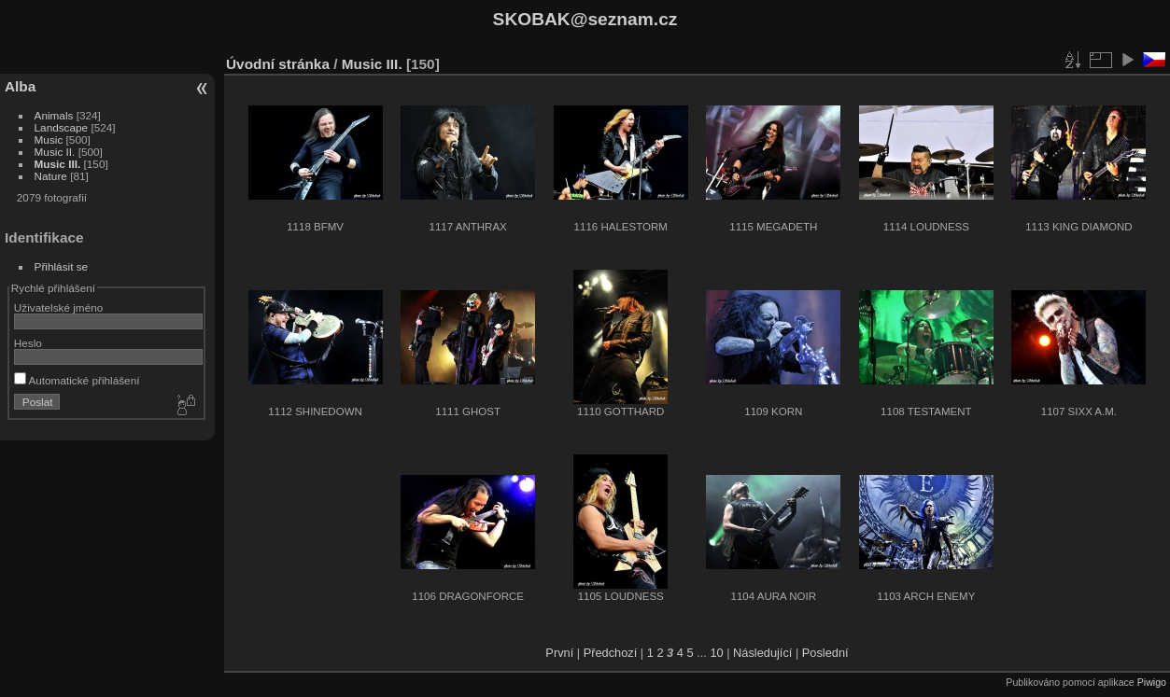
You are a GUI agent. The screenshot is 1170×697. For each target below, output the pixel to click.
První (559, 653)
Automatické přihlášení (77, 380)
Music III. (58, 164)
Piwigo (1151, 682)
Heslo (28, 343)
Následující (762, 653)
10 (716, 653)
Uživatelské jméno (58, 307)
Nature (51, 176)
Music (49, 139)
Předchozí (611, 653)
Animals (54, 115)
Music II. (55, 152)
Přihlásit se (62, 266)
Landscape (62, 127)
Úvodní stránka (278, 64)
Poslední (825, 653)
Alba (20, 86)
